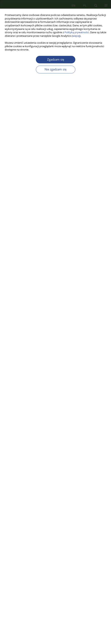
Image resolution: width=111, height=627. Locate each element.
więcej (76, 36)
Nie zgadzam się (55, 69)
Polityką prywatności (76, 32)
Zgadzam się (55, 59)
